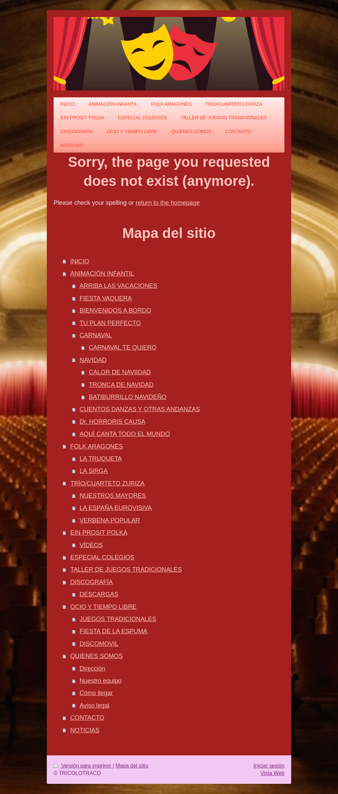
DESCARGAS (98, 594)
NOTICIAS (84, 730)
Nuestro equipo (100, 680)
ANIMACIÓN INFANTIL (102, 273)
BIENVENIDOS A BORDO (115, 310)
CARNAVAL (95, 335)
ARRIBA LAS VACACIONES (118, 285)
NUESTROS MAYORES (112, 495)
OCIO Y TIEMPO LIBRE (103, 606)
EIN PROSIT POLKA (98, 532)
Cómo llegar (96, 693)
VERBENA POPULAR (109, 520)
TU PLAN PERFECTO (110, 323)
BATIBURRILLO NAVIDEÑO (128, 397)
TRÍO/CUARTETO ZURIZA (107, 483)
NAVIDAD (93, 360)
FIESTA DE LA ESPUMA (113, 631)
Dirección (92, 668)
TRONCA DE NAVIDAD (121, 384)
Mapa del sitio (131, 766)
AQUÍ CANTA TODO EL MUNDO (124, 434)
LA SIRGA (93, 471)
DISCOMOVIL (98, 643)
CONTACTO (87, 717)
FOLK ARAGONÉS (96, 446)
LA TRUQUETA (100, 458)
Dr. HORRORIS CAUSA (112, 421)
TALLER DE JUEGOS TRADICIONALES (126, 569)
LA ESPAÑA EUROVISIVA (115, 507)
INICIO (79, 261)
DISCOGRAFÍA (91, 582)
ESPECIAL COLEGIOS (102, 557)
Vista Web (273, 773)
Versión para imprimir (83, 766)
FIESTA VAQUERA (105, 298)
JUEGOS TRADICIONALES (117, 619)
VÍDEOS (91, 545)
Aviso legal (94, 705)
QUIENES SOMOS (96, 656)
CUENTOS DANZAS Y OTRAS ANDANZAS (139, 409)
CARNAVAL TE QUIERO (122, 347)
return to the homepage (168, 202)
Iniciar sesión (269, 766)
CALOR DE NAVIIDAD (120, 372)
